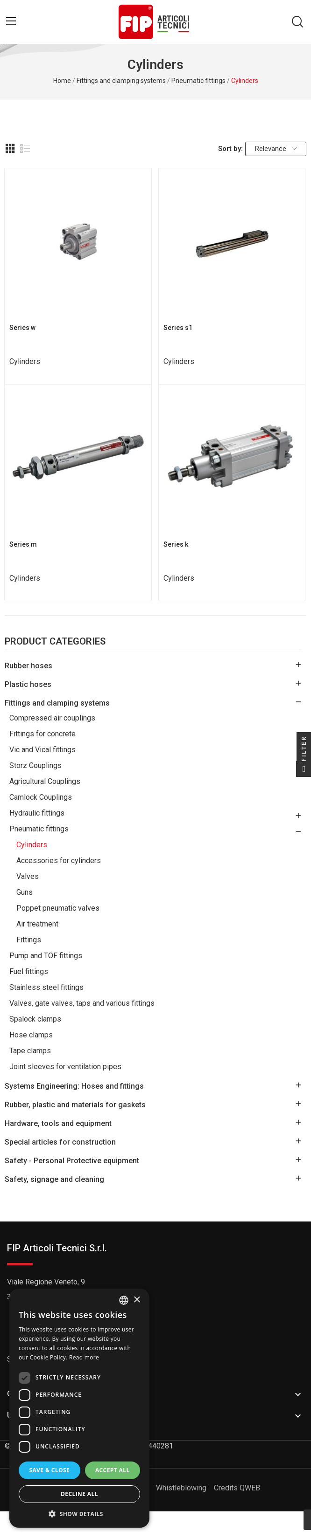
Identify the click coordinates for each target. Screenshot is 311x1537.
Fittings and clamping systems (57, 703)
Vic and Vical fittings (42, 749)
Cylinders (31, 844)
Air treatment (37, 923)
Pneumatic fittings (39, 828)
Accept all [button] (112, 1470)
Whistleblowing (181, 1487)
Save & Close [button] (49, 1470)
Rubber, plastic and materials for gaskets (75, 1104)
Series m (23, 544)
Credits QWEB (237, 1487)
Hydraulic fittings (36, 813)
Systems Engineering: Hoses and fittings (74, 1086)
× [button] (136, 1300)
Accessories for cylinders (58, 860)
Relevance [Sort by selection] (276, 148)
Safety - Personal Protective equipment (72, 1160)
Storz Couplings (35, 765)
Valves (27, 876)
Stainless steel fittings (46, 987)
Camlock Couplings (40, 797)
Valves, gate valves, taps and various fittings (82, 1003)
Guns (24, 892)
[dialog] (79, 1408)
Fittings (28, 939)
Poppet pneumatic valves (57, 908)
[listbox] (123, 1300)
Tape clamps (30, 1050)
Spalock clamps (35, 1019)
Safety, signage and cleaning (54, 1179)
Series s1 (177, 327)
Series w (22, 327)
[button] (79, 1513)
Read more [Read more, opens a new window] (84, 1357)
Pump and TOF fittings (45, 955)
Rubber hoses (28, 665)
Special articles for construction (60, 1142)
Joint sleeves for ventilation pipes (65, 1066)
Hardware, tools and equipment (58, 1123)
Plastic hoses (28, 684)
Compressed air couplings (52, 718)
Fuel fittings (28, 971)
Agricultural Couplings (44, 781)
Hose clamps (31, 1034)
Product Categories (55, 642)
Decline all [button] (79, 1494)
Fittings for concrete (42, 733)
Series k (175, 544)
